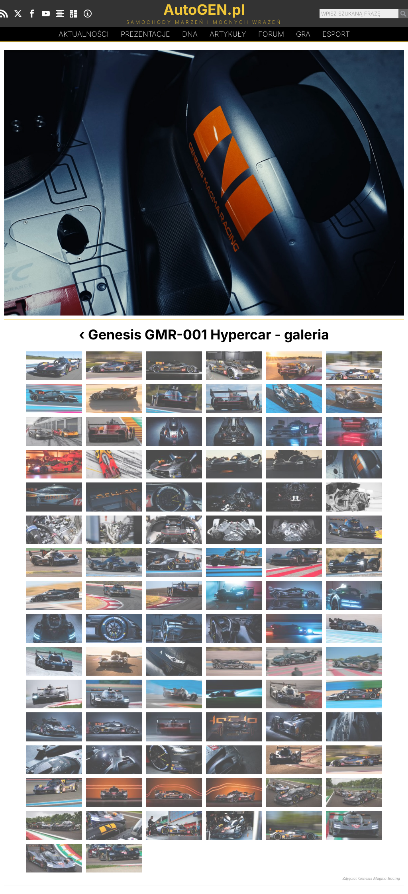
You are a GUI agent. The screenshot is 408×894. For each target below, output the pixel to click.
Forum (271, 34)
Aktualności (84, 34)
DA (190, 34)
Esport (336, 34)
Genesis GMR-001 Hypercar (179, 334)
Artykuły (228, 34)
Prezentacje (145, 34)
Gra (303, 34)
